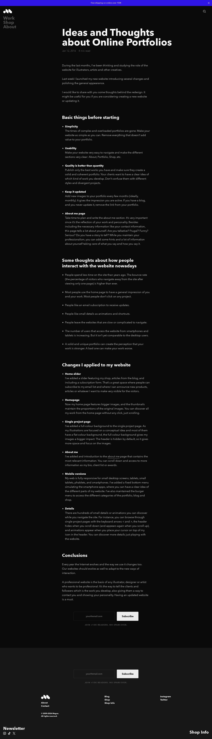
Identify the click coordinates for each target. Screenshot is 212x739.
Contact (45, 706)
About (9, 26)
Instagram (165, 696)
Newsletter (14, 728)
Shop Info (199, 732)
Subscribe (128, 616)
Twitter (164, 699)
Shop (8, 22)
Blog (107, 696)
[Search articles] (204, 11)
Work (9, 18)
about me (114, 456)
